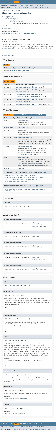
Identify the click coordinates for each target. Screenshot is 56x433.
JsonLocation (16, 70)
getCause (33, 175)
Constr (19, 7)
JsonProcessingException (25, 87)
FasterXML (17, 431)
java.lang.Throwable (11, 18)
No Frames (29, 5)
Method (25, 7)
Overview (4, 2)
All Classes (40, 5)
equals (11, 189)
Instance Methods (22, 115)
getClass (27, 189)
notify (41, 189)
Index (38, 2)
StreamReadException (29, 33)
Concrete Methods (38, 115)
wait (14, 191)
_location (26, 70)
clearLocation (23, 120)
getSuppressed (37, 177)
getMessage (22, 130)
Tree (24, 2)
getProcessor (22, 157)
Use (21, 2)
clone (6, 189)
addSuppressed (9, 175)
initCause (7, 179)
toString (21, 168)
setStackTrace (22, 181)
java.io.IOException (16, 21)
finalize (19, 189)
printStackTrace (18, 179)
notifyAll (7, 191)
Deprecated (31, 2)
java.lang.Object (7, 17)
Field (14, 7)
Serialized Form (8, 55)
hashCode (34, 189)
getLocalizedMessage (11, 177)
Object (6, 157)
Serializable (6, 28)
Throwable (34, 96)
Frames (23, 5)
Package (10, 2)
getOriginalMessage (25, 146)
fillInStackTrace (22, 175)
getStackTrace (25, 177)
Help (42, 2)
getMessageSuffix (24, 137)
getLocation (22, 127)
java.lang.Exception (14, 20)
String (37, 87)
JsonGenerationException (11, 33)
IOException (12, 41)
